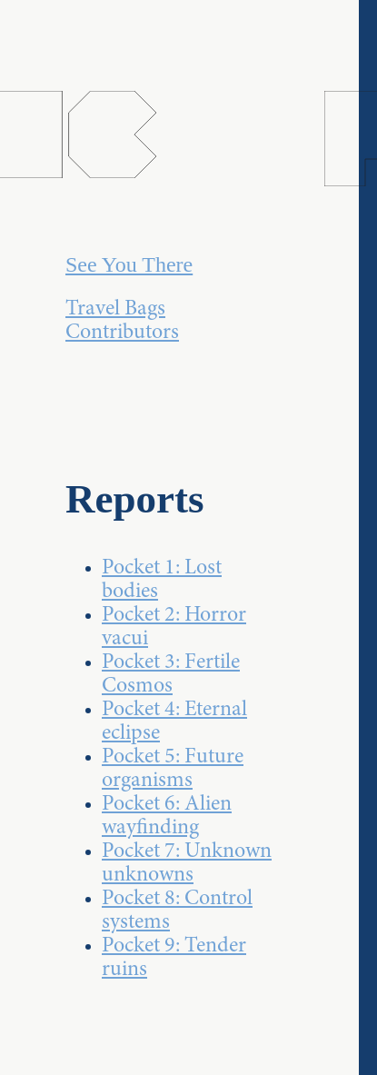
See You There (129, 264)
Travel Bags (115, 310)
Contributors (122, 333)
